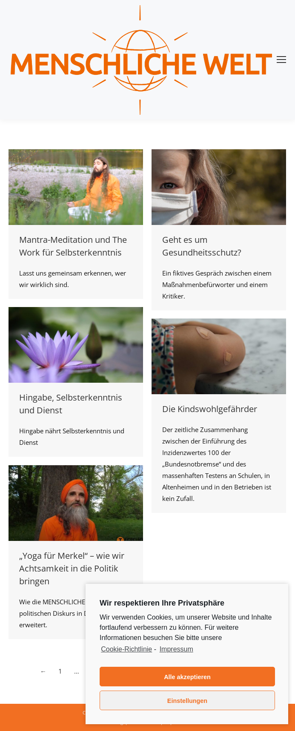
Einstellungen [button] (187, 700)
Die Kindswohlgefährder (209, 409)
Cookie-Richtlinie (126, 649)
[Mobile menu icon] (281, 59)
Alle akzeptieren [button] (187, 677)
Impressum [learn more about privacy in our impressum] (176, 649)
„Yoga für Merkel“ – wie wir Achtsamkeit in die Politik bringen (71, 568)
